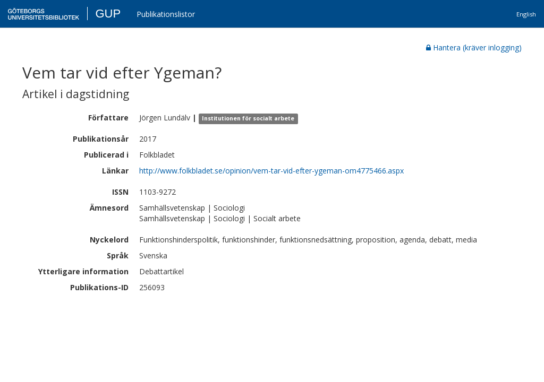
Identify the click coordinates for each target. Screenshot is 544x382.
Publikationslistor (166, 14)
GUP (108, 13)
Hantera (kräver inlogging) (474, 47)
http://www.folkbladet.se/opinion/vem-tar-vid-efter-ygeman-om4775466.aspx (271, 171)
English (526, 14)
